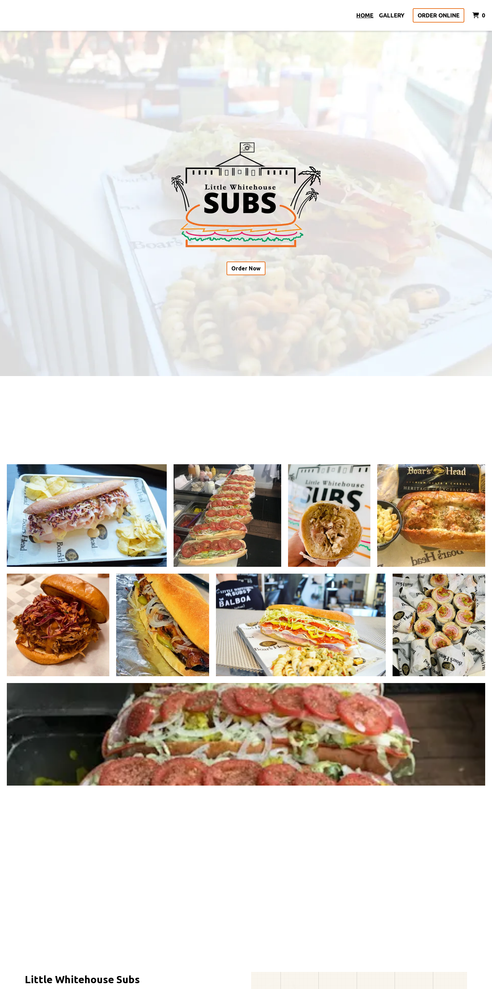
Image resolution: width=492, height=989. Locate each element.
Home (364, 15)
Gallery (392, 15)
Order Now (246, 268)
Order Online (439, 15)
